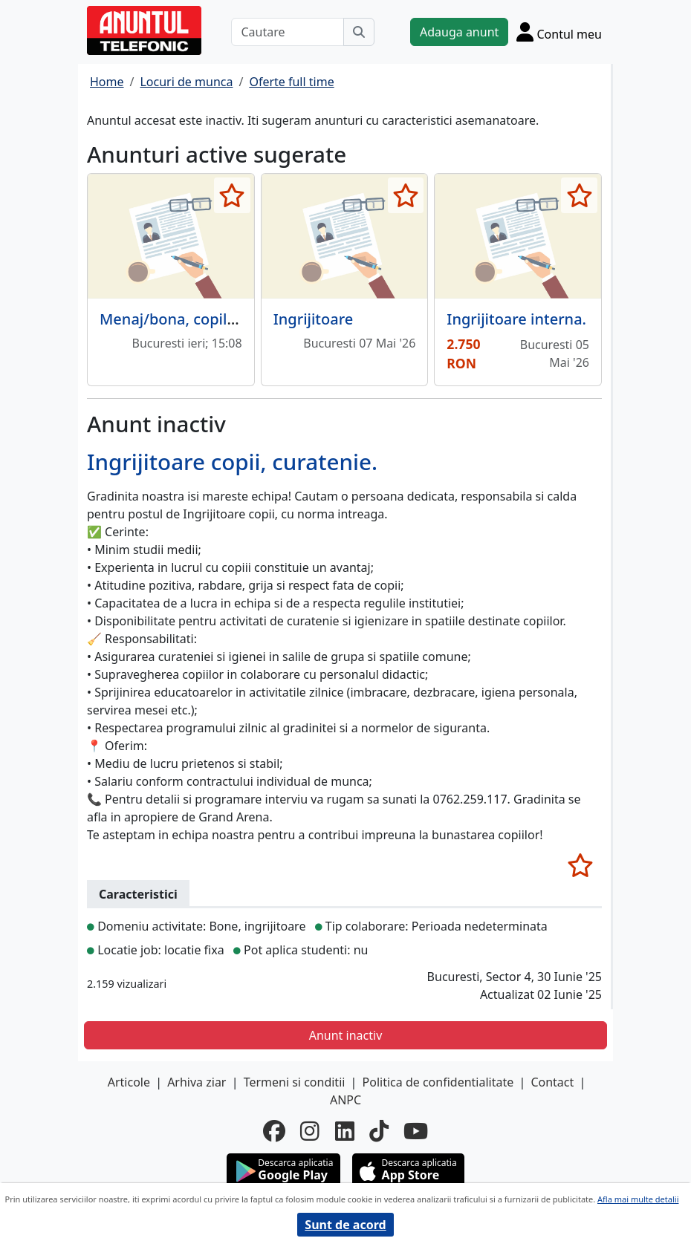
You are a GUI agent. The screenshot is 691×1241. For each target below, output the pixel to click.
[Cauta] (358, 32)
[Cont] (559, 32)
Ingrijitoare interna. (516, 319)
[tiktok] (379, 1131)
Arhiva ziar (196, 1082)
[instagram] (309, 1131)
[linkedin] (344, 1131)
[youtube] (415, 1131)
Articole (129, 1082)
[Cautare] (287, 32)
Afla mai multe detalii (637, 1199)
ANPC (345, 1100)
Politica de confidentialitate (438, 1082)
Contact (552, 1082)
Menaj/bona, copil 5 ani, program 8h (228, 319)
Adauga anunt (459, 32)
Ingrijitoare (313, 319)
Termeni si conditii (295, 1082)
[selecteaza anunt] (232, 195)
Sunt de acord (345, 1224)
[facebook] (274, 1131)
